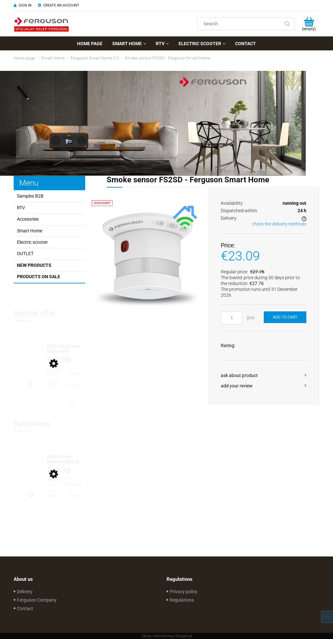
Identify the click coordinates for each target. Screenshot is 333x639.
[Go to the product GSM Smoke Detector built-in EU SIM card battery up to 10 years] (64, 459)
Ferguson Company (37, 600)
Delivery (25, 591)
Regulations (182, 600)
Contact (25, 608)
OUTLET (25, 253)
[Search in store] (240, 23)
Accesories (28, 219)
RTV (21, 207)
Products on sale (38, 276)
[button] (263, 375)
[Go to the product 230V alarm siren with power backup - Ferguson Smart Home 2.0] (64, 349)
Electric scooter (32, 242)
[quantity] (231, 317)
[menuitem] (89, 43)
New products (34, 265)
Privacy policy (183, 591)
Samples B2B (30, 196)
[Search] (287, 23)
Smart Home (29, 230)
